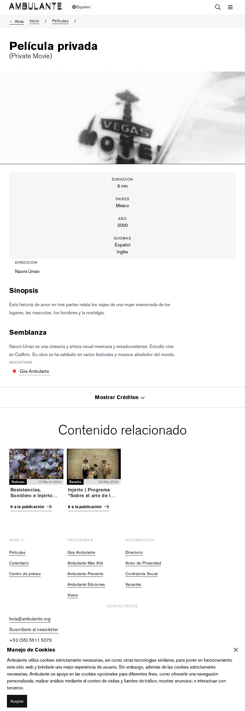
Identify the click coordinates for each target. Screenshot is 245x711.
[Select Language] (81, 7)
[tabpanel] (122, 482)
